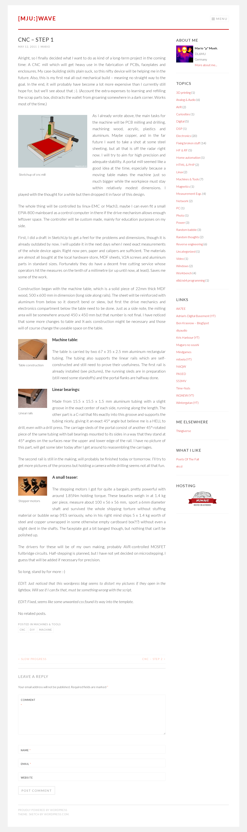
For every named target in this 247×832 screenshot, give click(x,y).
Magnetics (183, 186)
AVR (179, 107)
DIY (32, 629)
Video (180, 258)
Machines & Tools (47, 624)
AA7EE (181, 308)
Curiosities (183, 114)
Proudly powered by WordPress (42, 810)
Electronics (183, 136)
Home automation (188, 157)
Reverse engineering (189, 244)
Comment (28, 702)
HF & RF (182, 150)
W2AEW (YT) (185, 395)
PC (178, 208)
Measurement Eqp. (189, 193)
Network (182, 201)
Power (180, 222)
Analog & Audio (186, 99)
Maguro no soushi (187, 345)
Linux (179, 172)
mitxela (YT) (184, 359)
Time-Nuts (183, 388)
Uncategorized (185, 251)
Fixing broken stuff (188, 143)
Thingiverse (183, 431)
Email (26, 763)
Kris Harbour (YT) (187, 337)
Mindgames (183, 352)
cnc (22, 629)
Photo (180, 215)
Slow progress (32, 659)
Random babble (186, 229)
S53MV (181, 381)
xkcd (179, 466)
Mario (45, 46)
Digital (180, 121)
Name (26, 750)
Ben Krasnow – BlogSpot (192, 323)
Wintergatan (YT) (187, 402)
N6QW (181, 366)
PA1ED (181, 373)
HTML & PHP (185, 164)
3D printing (183, 92)
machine (45, 629)
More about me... (206, 65)
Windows (182, 266)
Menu (221, 18)
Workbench (184, 273)
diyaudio (181, 330)
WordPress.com (56, 814)
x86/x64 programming (190, 280)
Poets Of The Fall (187, 459)
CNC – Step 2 (154, 659)
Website (27, 777)
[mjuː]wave (37, 18)
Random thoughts (187, 237)
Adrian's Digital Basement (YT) (196, 316)
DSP (179, 128)
